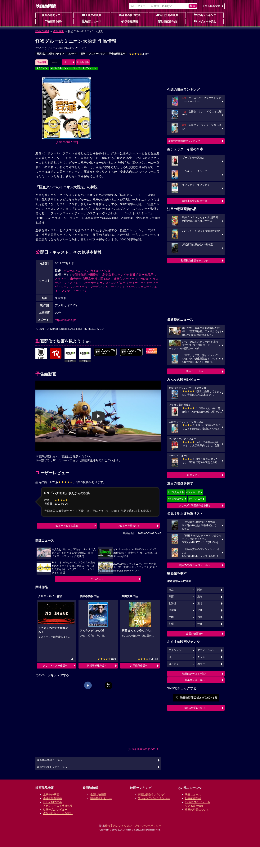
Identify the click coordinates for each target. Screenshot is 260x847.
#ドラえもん (175, 492)
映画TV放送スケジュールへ (194, 565)
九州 (171, 624)
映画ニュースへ (195, 371)
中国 (171, 617)
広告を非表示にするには (143, 749)
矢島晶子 (148, 274)
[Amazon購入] (67, 142)
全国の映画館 (98, 794)
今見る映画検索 (211, 6)
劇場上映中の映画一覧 (194, 200)
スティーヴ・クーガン (87, 286)
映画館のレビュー (101, 798)
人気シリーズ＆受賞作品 (58, 805)
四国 (199, 617)
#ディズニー (196, 498)
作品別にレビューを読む (58, 813)
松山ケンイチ (120, 274)
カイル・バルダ (100, 270)
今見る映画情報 (194, 805)
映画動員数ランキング (151, 794)
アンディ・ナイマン (74, 290)
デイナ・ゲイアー (140, 282)
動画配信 (82, 62)
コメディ (72, 53)
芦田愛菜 (93, 274)
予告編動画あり (117, 53)
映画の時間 (42, 31)
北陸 (199, 610)
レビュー (67, 62)
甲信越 (172, 610)
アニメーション (97, 53)
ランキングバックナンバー (154, 798)
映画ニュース (91, 21)
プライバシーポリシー (147, 825)
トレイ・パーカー (84, 282)
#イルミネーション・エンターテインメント (73, 68)
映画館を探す (53, 21)
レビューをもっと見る (65, 525)
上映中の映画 (91, 15)
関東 (199, 589)
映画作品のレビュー (55, 809)
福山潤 (99, 278)
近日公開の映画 (167, 15)
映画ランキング (205, 15)
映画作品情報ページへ (49, 760)
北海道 (172, 603)
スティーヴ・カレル (136, 278)
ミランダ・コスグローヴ (112, 282)
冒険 (83, 53)
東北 (199, 603)
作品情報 (58, 31)
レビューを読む (205, 21)
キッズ (201, 657)
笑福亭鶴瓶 (79, 274)
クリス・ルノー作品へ (55, 665)
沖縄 (199, 624)
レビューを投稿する (128, 525)
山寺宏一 (76, 278)
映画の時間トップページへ (52, 767)
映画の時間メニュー (54, 15)
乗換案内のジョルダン (118, 825)
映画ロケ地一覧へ (195, 680)
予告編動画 (129, 21)
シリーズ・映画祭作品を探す (195, 505)
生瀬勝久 (116, 278)
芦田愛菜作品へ (139, 665)
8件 (139, 53)
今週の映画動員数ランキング (184, 141)
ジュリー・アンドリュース (119, 286)
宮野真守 (88, 278)
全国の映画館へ (195, 633)
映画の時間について (195, 707)
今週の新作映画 (130, 15)
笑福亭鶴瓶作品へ (97, 665)
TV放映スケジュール (197, 802)
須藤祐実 (135, 274)
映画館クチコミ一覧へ (194, 673)
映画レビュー (194, 475)
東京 (171, 589)
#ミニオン (42, 68)
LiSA (107, 278)
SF (170, 657)
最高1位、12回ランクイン (50, 53)
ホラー (201, 664)
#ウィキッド (193, 492)
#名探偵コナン (176, 498)
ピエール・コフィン (76, 270)
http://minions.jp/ (65, 320)
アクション (175, 650)
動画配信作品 (167, 21)
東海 (199, 596)
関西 (171, 596)
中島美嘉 (105, 274)
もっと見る (97, 578)
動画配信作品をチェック (194, 260)
